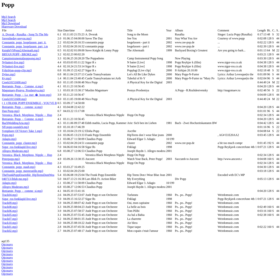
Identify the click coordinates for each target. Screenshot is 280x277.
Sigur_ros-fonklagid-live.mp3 (19, 146)
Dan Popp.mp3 (10, 111)
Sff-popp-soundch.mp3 (15, 127)
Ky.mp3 (6, 78)
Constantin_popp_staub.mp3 (18, 166)
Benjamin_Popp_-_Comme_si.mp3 (22, 86)
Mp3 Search (8, 16)
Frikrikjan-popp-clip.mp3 (17, 70)
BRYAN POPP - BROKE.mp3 (19, 54)
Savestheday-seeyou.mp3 (16, 38)
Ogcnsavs (7, 244)
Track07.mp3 (9, 218)
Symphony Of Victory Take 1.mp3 (22, 131)
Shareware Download (14, 26)
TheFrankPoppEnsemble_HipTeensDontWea (28, 174)
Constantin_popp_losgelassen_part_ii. (24, 42)
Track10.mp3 (9, 222)
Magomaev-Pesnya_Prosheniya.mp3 (23, 90)
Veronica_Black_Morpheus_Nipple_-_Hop (27, 115)
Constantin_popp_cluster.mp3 (19, 142)
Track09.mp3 (9, 202)
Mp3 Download (10, 23)
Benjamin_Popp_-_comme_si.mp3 (22, 107)
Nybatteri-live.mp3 (13, 62)
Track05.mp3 (9, 214)
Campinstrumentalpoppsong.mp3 (21, 58)
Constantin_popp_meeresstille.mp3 (22, 170)
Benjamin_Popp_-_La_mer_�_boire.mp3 (26, 94)
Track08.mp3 (9, 206)
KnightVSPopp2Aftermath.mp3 (20, 50)
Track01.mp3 (9, 226)
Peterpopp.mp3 (11, 158)
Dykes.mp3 (8, 74)
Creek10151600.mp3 (14, 82)
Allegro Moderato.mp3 (15, 150)
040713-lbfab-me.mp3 (15, 178)
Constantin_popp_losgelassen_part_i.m (25, 46)
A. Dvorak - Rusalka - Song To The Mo (25, 34)
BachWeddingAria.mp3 (15, 123)
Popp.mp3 (8, 135)
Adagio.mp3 (9, 138)
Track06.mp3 (9, 210)
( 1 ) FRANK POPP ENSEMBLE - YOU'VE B (29, 103)
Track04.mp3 (9, 194)
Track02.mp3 (9, 230)
